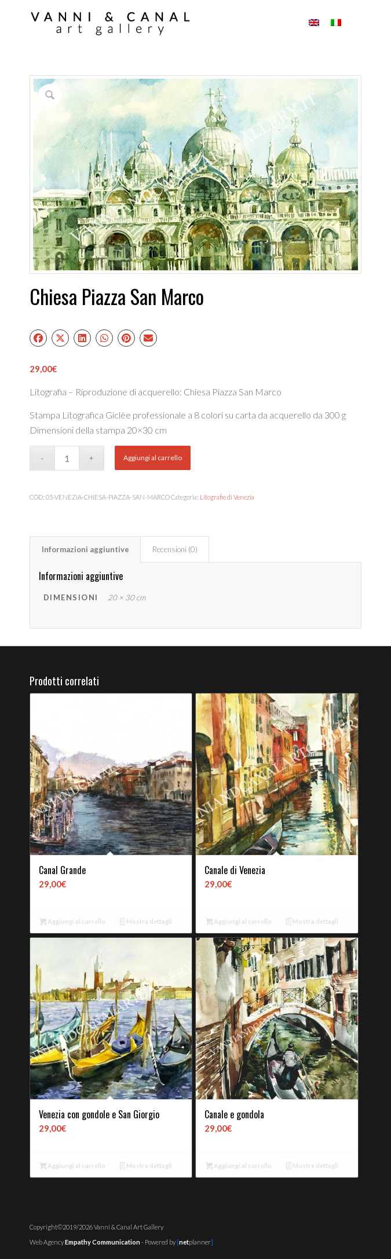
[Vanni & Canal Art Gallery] (162, 23)
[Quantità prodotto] (66, 458)
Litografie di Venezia (227, 497)
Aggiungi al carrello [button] (72, 922)
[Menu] (355, 23)
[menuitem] (355, 23)
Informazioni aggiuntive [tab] (85, 549)
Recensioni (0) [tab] (175, 549)
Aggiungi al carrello (152, 457)
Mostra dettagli (146, 922)
